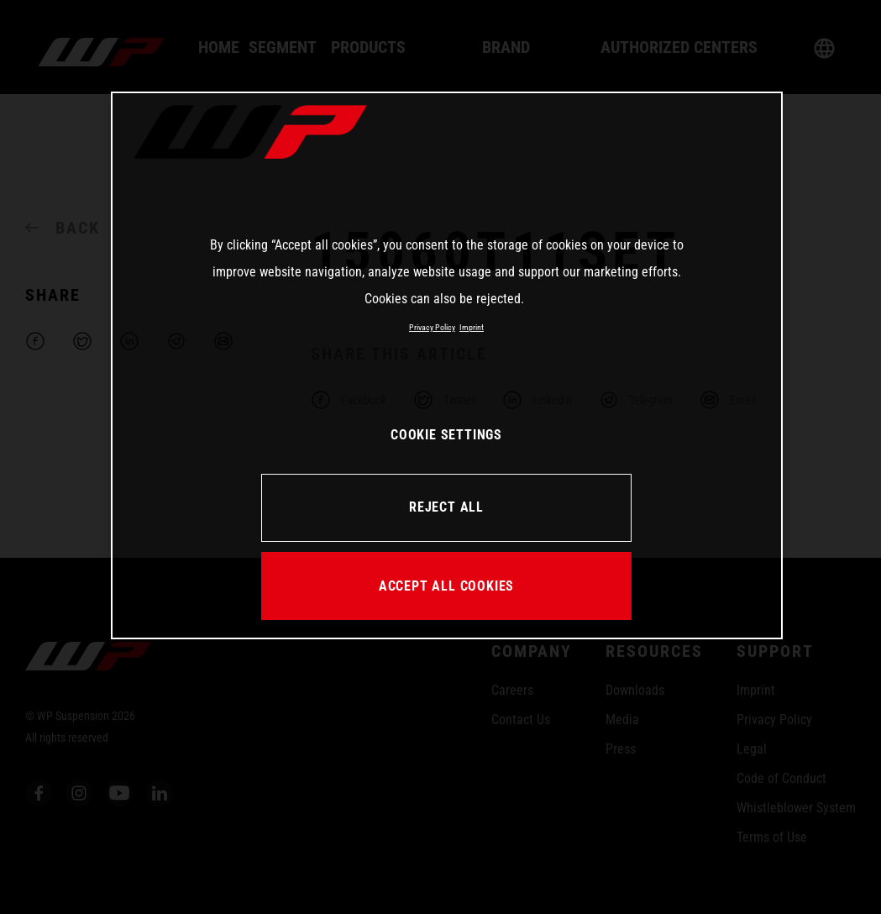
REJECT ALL (446, 507)
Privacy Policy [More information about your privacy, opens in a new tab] (432, 327)
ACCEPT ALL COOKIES (446, 586)
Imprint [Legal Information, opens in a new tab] (471, 327)
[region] (447, 365)
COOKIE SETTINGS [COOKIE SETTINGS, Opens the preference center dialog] (446, 435)
